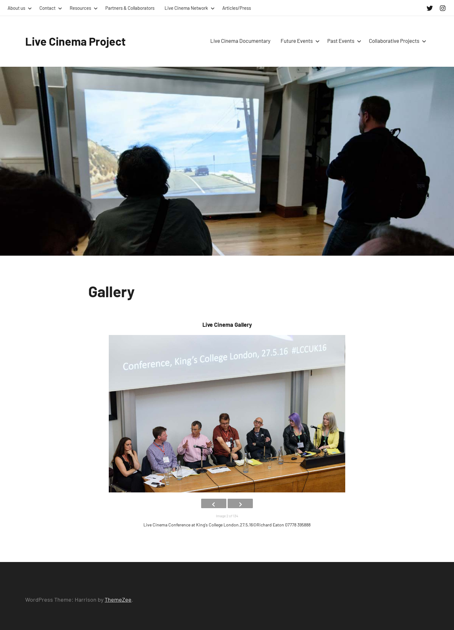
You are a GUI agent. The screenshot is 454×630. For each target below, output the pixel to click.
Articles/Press (236, 8)
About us (20, 8)
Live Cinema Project (75, 41)
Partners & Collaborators (129, 8)
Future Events (299, 40)
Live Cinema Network (190, 8)
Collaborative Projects (396, 40)
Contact (50, 8)
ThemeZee (118, 599)
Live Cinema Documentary (240, 40)
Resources (84, 8)
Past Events (343, 40)
